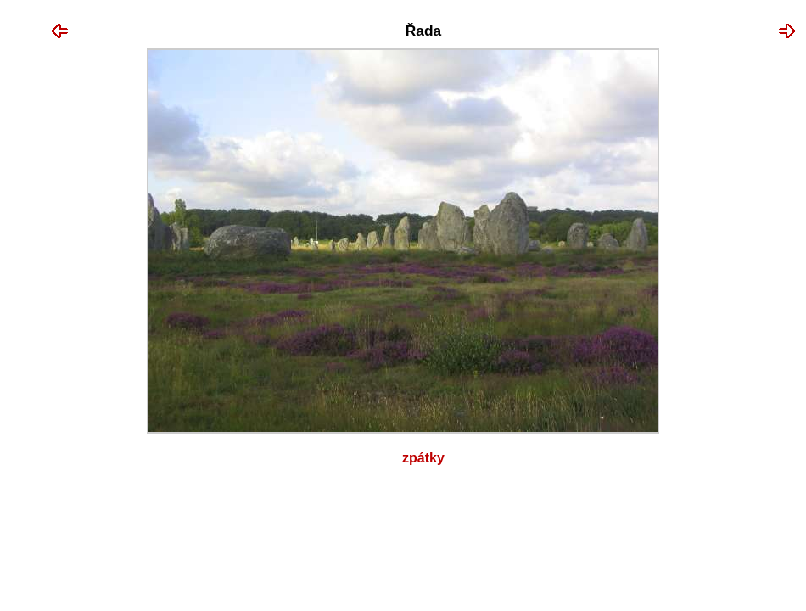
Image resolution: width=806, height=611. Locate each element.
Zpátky (423, 458)
